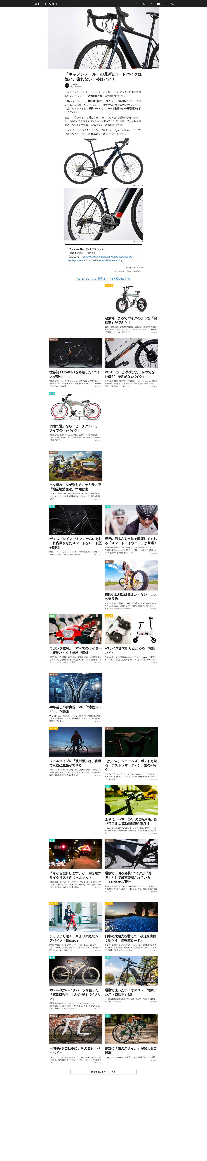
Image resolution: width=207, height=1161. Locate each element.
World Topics (137, 272)
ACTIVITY (109, 287)
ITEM (52, 395)
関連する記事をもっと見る (103, 1073)
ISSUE (52, 617)
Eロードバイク (120, 272)
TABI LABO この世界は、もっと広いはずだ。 (103, 279)
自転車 (129, 272)
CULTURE (53, 341)
